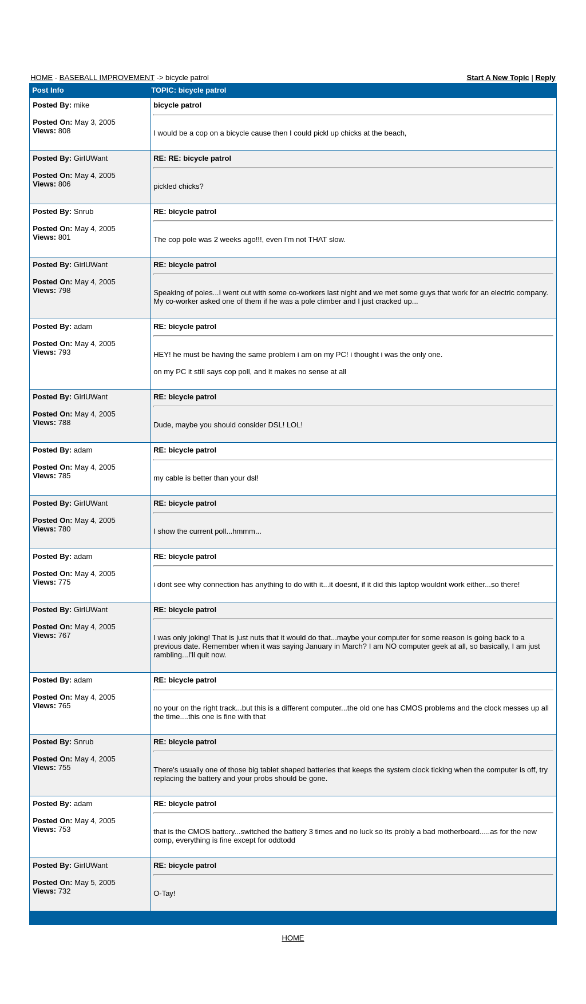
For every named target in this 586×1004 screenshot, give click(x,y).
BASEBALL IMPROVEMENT (107, 77)
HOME (41, 77)
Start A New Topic (497, 77)
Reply (545, 77)
